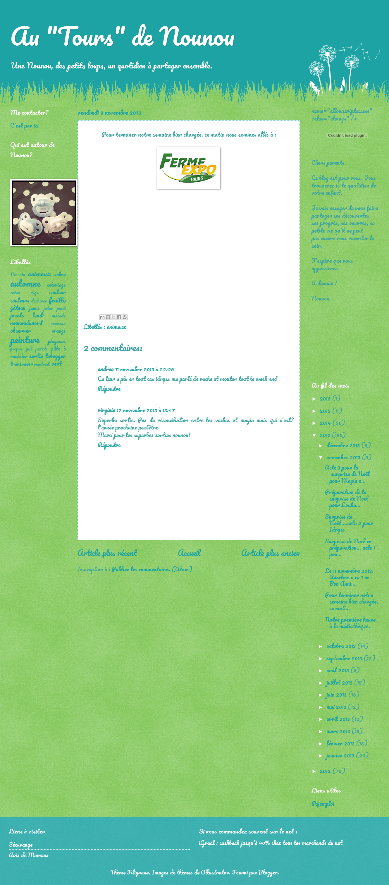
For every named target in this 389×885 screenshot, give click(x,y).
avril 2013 (338, 718)
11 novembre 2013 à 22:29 (144, 369)
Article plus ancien (270, 552)
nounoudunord (26, 322)
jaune (34, 307)
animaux (116, 326)
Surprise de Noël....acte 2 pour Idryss (349, 523)
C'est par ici (24, 125)
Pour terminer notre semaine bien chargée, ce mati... (351, 601)
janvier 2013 (341, 755)
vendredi (42, 364)
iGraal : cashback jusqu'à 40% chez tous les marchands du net (270, 842)
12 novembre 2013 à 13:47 (146, 410)
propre (16, 349)
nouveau (58, 323)
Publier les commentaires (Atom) (152, 569)
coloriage (56, 284)
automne (25, 283)
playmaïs (57, 341)
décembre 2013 (343, 445)
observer (20, 330)
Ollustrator (215, 872)
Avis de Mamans (29, 855)
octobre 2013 (341, 645)
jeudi (61, 308)
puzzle (42, 349)
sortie (36, 355)
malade (59, 315)
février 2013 (341, 743)
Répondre (109, 388)
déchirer (39, 301)
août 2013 (338, 670)
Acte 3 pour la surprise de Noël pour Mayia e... (347, 474)
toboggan (55, 355)
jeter (48, 308)
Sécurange (20, 844)
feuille (57, 299)
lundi (38, 315)
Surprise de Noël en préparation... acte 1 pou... (350, 547)
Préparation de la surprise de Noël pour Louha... (346, 498)
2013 (326, 434)
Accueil (189, 552)
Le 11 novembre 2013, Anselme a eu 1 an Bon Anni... (349, 577)
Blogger (268, 872)
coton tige (24, 292)
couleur (57, 292)
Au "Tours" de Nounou (122, 35)
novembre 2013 (344, 457)
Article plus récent (107, 552)
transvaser (21, 363)
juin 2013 (337, 694)
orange (59, 330)
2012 (326, 770)
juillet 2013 (340, 682)
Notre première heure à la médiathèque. (350, 622)
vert (56, 363)
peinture (24, 339)
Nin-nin (17, 274)
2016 (326, 398)
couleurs (19, 300)
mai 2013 (337, 706)
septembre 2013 (345, 658)
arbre (60, 274)
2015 (326, 410)
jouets (17, 315)
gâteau (17, 307)
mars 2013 (339, 731)
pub (29, 349)
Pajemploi (322, 803)
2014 (326, 422)
